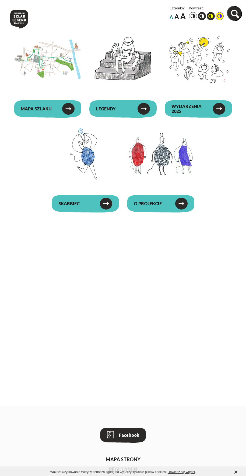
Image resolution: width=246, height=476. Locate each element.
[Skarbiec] (85, 154)
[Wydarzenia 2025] (198, 59)
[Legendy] (123, 59)
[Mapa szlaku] (47, 59)
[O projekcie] (160, 154)
